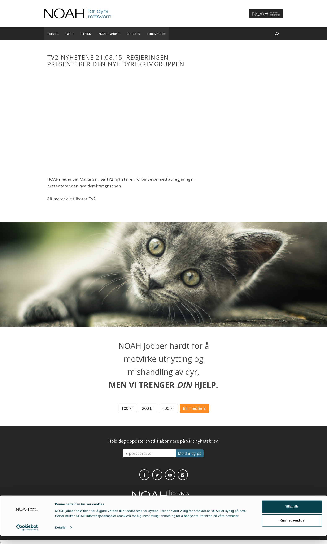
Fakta (69, 33)
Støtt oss (133, 33)
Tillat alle (292, 515)
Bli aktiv (85, 33)
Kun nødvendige (292, 528)
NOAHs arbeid (109, 33)
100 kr (127, 408)
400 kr (168, 408)
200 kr (148, 408)
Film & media (156, 33)
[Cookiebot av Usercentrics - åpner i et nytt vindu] (27, 536)
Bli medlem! (194, 408)
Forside (53, 33)
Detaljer (61, 535)
